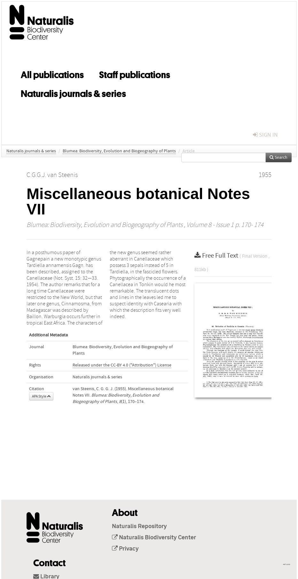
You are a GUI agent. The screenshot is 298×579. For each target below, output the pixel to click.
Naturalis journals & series (73, 92)
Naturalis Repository (139, 526)
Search (278, 157)
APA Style (41, 396)
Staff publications (134, 73)
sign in (265, 135)
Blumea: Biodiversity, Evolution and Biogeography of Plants (119, 151)
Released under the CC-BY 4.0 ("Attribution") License (122, 365)
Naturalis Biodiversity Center (154, 538)
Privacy (125, 549)
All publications (52, 73)
